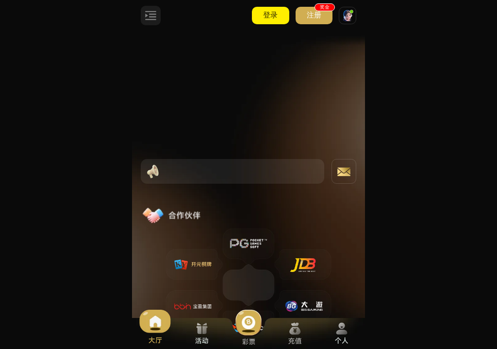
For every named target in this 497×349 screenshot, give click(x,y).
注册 (319, 13)
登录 (270, 15)
